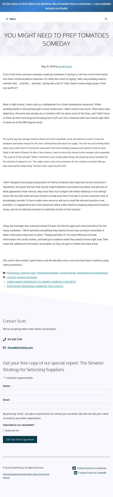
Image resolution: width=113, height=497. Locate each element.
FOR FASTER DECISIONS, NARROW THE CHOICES (35, 286)
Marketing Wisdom (48, 272)
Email (7, 400)
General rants (28, 272)
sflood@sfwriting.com (20, 347)
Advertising (13, 272)
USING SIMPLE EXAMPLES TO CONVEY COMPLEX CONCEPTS (41, 281)
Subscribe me (12, 430)
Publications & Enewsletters (92, 272)
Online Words (68, 272)
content (11, 277)
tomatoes (31, 277)
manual (21, 277)
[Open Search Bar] (106, 19)
